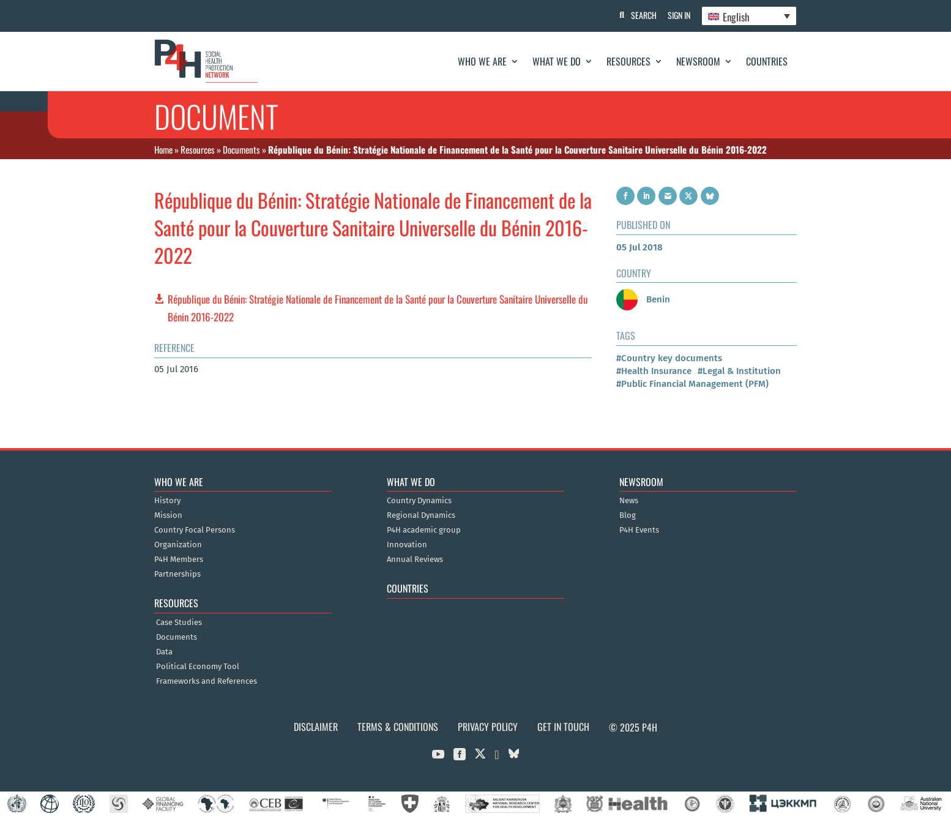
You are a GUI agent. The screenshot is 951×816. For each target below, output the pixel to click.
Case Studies (179, 622)
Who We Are (482, 61)
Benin (643, 299)
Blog (627, 515)
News (628, 500)
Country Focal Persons (194, 530)
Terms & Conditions (397, 726)
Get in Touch (563, 726)
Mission (168, 515)
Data (164, 652)
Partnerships (177, 574)
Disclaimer (316, 726)
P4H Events (639, 530)
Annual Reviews (415, 559)
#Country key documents (669, 358)
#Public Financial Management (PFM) (692, 383)
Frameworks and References (206, 681)
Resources (628, 61)
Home (163, 149)
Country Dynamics (419, 500)
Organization (178, 545)
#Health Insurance (654, 370)
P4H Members (178, 559)
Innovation (407, 545)
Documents (241, 149)
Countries (767, 61)
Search (641, 15)
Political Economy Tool (197, 666)
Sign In (677, 15)
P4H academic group (424, 530)
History (167, 500)
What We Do (556, 61)
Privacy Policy (488, 726)
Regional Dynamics (421, 515)
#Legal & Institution (739, 370)
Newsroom (698, 61)
